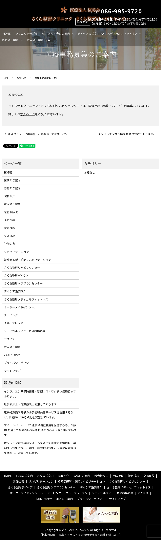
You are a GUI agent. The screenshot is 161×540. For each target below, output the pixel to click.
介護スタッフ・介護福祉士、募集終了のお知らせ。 (37, 134)
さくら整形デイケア (16, 275)
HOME (7, 34)
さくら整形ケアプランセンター (23, 283)
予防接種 (9, 220)
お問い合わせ (12, 355)
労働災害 (9, 244)
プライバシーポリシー (18, 363)
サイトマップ (12, 371)
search (51, 40)
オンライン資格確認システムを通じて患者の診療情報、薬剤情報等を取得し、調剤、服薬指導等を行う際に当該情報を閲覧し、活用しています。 (40, 448)
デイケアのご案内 (88, 34)
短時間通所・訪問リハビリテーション (27, 260)
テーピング (11, 315)
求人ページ (27, 114)
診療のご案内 (12, 188)
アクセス (9, 339)
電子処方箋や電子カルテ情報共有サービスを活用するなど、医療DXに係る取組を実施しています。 (38, 414)
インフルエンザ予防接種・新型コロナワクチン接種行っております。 (40, 393)
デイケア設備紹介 (15, 291)
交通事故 (9, 236)
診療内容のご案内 (59, 34)
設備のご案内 (12, 204)
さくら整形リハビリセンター (22, 268)
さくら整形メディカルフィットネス (26, 299)
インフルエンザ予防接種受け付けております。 (127, 134)
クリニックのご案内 (27, 34)
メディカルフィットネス (122, 34)
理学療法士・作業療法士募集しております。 (31, 404)
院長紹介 (9, 196)
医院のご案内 (10, 40)
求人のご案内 (35, 40)
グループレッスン (15, 323)
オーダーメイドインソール (20, 307)
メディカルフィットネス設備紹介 (24, 331)
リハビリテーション (16, 252)
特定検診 (9, 228)
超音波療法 (11, 212)
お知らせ (21, 77)
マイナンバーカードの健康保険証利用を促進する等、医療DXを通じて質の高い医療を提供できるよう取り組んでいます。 (40, 430)
